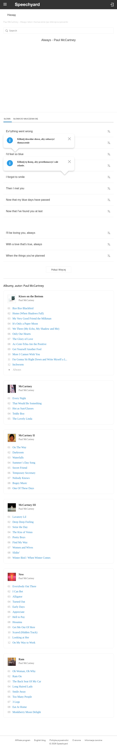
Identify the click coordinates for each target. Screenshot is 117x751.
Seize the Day (20, 527)
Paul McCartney (26, 300)
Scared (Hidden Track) (24, 632)
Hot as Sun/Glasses (23, 408)
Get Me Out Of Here (23, 627)
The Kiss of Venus (22, 532)
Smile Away (19, 691)
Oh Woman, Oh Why (24, 671)
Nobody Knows (21, 478)
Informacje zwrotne (93, 740)
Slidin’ (16, 552)
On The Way (19, 447)
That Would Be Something (27, 403)
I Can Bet (17, 591)
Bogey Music (19, 483)
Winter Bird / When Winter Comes (31, 557)
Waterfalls (18, 457)
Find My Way (19, 542)
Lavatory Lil (19, 516)
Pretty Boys (18, 537)
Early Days (18, 606)
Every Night (19, 398)
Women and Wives (22, 547)
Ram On (17, 676)
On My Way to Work (23, 642)
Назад (11, 14)
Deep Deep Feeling (23, 521)
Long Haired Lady (22, 686)
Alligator (17, 596)
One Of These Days (23, 488)
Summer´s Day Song (23, 462)
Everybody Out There (24, 586)
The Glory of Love (22, 339)
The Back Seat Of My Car (26, 681)
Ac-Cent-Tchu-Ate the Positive (29, 344)
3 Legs (16, 701)
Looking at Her (20, 637)
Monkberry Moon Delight (26, 712)
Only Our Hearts (21, 333)
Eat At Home (19, 707)
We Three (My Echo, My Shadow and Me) (35, 328)
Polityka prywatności (59, 740)
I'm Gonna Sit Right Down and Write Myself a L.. (39, 359)
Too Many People (22, 696)
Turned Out (18, 601)
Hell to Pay (18, 617)
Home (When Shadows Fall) (28, 313)
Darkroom (18, 452)
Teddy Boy (18, 413)
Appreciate (18, 611)
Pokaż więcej (58, 269)
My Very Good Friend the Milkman (31, 318)
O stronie (76, 740)
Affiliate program (22, 740)
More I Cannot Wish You (26, 354)
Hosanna (17, 622)
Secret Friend (19, 467)
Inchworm (18, 364)
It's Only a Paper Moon (25, 323)
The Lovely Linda (22, 418)
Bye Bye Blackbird (22, 308)
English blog (40, 740)
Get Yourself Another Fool (27, 349)
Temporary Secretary (23, 472)
